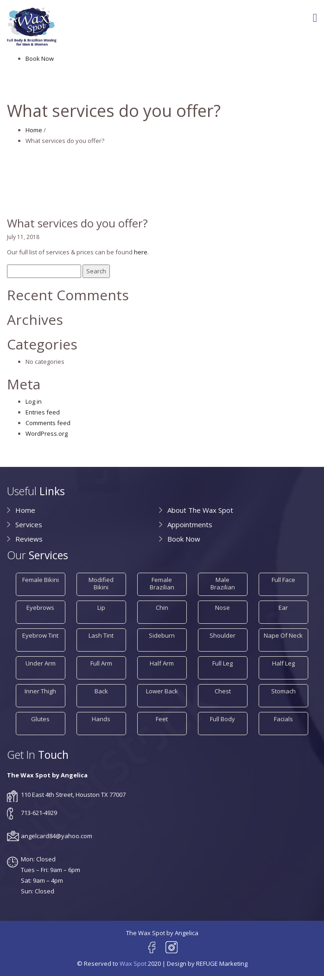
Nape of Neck (283, 635)
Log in (33, 401)
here (140, 252)
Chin (162, 607)
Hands (101, 719)
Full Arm (101, 663)
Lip (101, 607)
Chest (223, 691)
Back (101, 691)
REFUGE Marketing (222, 963)
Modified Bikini (101, 583)
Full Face (283, 579)
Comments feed (47, 423)
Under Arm (40, 663)
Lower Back (162, 691)
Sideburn (162, 635)
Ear (283, 607)
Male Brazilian (222, 583)
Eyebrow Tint (40, 635)
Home (33, 130)
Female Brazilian (162, 583)
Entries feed (42, 412)
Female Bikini (40, 579)
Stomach (283, 691)
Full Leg (222, 663)
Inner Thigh (40, 691)
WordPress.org (46, 433)
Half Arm (162, 663)
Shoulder (222, 635)
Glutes (40, 719)
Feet (162, 719)
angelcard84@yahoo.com (56, 836)
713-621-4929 (39, 812)
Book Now (39, 58)
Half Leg (283, 663)
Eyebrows (40, 607)
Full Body (222, 719)
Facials (283, 719)
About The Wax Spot (200, 510)
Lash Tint (101, 635)
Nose (222, 607)
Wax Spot (133, 963)
